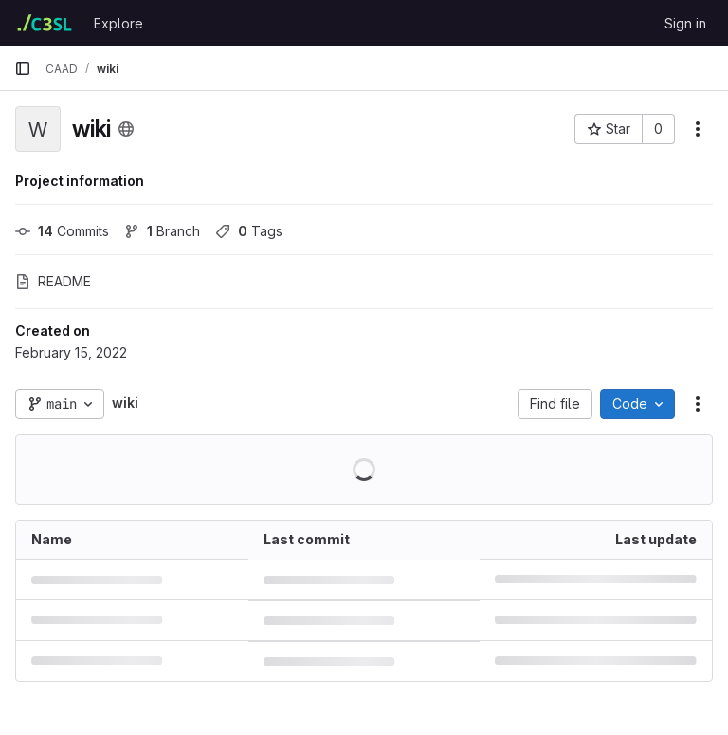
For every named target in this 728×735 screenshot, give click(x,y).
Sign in (685, 23)
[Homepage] (44, 23)
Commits (62, 231)
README (53, 281)
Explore (118, 23)
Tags (248, 231)
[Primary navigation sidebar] (23, 68)
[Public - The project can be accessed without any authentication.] (126, 129)
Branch (162, 231)
